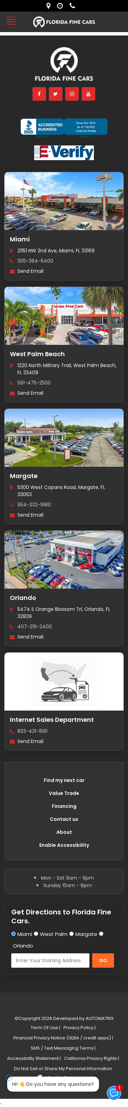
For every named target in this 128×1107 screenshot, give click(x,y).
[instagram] (72, 94)
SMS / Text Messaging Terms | (63, 1048)
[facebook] (39, 94)
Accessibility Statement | (34, 1058)
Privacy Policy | (79, 1027)
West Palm (54, 934)
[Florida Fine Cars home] (64, 67)
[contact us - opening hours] (61, 6)
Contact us (64, 819)
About (64, 832)
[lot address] (50, 6)
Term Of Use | (45, 1027)
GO (103, 960)
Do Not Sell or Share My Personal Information (63, 1068)
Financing (64, 806)
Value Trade (64, 793)
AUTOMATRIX (99, 1018)
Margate (24, 476)
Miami (20, 239)
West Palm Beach (37, 354)
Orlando (23, 597)
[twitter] (56, 94)
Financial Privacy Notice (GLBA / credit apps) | (63, 1038)
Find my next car (64, 780)
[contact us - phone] (74, 6)
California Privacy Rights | (91, 1058)
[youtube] (89, 94)
